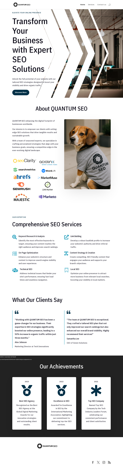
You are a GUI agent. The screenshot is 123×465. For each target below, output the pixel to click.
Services (91, 5)
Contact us (101, 5)
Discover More (21, 92)
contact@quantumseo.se (27, 447)
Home (82, 5)
